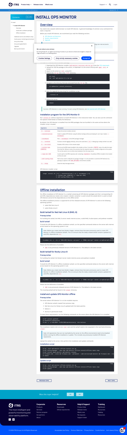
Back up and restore (19, 49)
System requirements (51, 38)
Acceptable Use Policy (62, 430)
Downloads (60, 407)
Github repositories (63, 409)
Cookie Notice (100, 430)
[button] (122, 430)
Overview (18, 28)
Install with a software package (24, 30)
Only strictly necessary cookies (67, 58)
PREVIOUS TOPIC (44, 380)
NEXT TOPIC (111, 380)
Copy (111, 172)
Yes (70, 394)
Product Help (81, 407)
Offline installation (20, 33)
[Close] (92, 46)
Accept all (86, 58)
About (39, 417)
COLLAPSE (29, 17)
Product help (26, 4)
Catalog (100, 412)
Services (39, 409)
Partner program (42, 412)
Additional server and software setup (23, 36)
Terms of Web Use (77, 430)
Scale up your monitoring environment (24, 39)
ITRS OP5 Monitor (17, 10)
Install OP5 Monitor (19, 25)
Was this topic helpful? (49, 394)
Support (103, 4)
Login (115, 4)
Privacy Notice (89, 430)
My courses (101, 409)
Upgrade (16, 46)
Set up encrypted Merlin (20, 44)
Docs (10, 10)
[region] (64, 53)
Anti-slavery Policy (112, 430)
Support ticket (82, 417)
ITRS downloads (104, 65)
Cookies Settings (44, 58)
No (80, 394)
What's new (49, 4)
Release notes (38, 4)
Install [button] (13, 22)
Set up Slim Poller (18, 41)
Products (39, 407)
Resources (101, 415)
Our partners (41, 415)
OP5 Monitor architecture (53, 36)
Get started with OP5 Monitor (96, 109)
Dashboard (101, 407)
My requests (81, 415)
